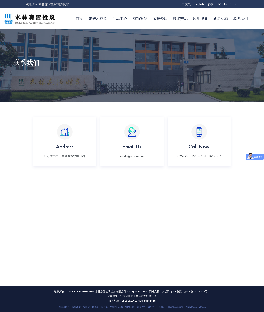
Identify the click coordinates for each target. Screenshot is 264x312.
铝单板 (104, 306)
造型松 (86, 306)
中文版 (186, 4)
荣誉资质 (160, 18)
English (199, 4)
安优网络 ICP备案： (173, 291)
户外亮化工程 (116, 306)
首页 (79, 18)
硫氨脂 (162, 306)
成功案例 (140, 18)
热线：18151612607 (221, 4)
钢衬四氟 (129, 306)
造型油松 (76, 306)
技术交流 (180, 18)
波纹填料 (152, 306)
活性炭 (202, 306)
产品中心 (119, 18)
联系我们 (240, 18)
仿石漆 (95, 306)
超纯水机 (141, 306)
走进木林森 (98, 18)
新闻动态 (220, 18)
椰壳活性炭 (191, 306)
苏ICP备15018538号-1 (197, 291)
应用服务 (200, 18)
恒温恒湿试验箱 (175, 306)
